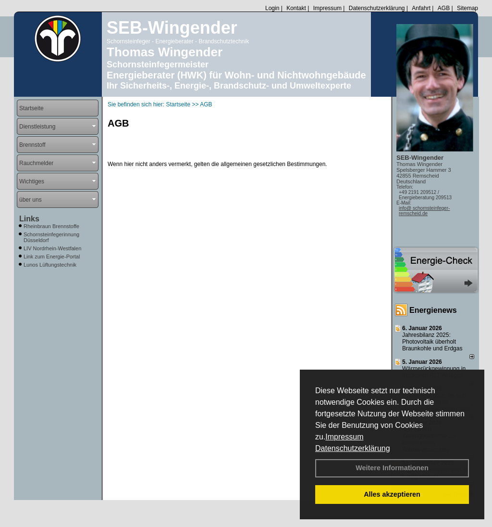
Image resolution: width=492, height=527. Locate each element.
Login (272, 8)
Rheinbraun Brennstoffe (51, 226)
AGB (444, 8)
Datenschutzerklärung (352, 448)
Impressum (344, 437)
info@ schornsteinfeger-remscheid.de (424, 211)
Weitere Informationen (392, 468)
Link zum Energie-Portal (52, 256)
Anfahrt (421, 8)
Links (29, 219)
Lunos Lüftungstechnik (50, 265)
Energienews (433, 310)
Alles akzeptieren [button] (392, 494)
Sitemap (467, 8)
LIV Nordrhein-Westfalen (52, 248)
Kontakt (296, 8)
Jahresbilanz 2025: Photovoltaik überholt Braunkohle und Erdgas (432, 342)
